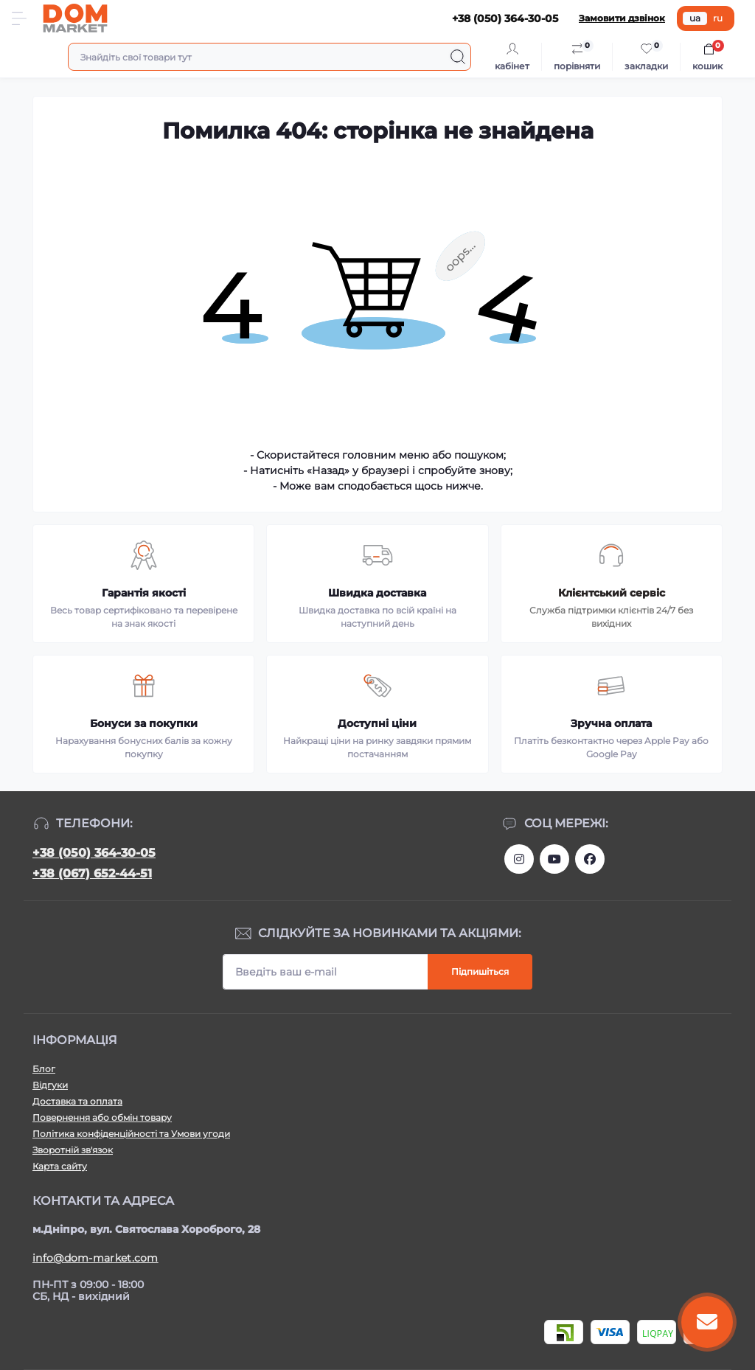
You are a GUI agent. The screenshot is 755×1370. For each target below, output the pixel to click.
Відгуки (50, 1085)
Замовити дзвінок (622, 18)
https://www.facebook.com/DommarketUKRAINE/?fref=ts (590, 859)
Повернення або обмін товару (102, 1117)
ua (694, 18)
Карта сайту (59, 1166)
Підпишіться (480, 971)
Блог (43, 1068)
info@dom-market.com (95, 1258)
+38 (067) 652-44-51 (92, 873)
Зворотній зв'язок (72, 1149)
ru (718, 18)
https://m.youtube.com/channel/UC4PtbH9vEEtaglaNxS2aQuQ (554, 859)
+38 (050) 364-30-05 (94, 853)
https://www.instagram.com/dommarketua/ (519, 859)
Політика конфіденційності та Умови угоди (131, 1133)
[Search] (458, 57)
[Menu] (19, 18)
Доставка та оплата (77, 1101)
